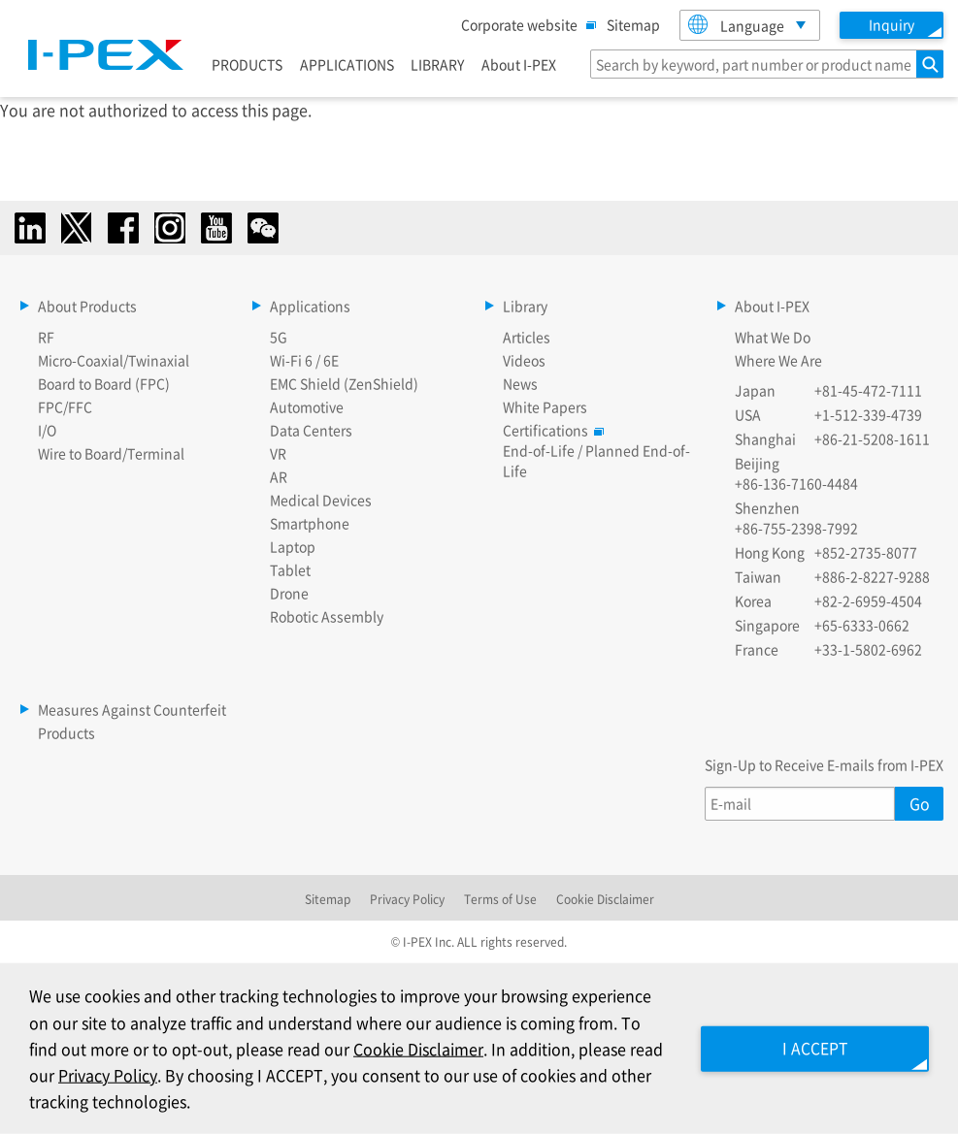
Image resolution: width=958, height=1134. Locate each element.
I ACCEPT (812, 1047)
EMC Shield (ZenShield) (344, 383)
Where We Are (778, 360)
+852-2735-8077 (865, 552)
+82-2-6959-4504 (868, 600)
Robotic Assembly (326, 616)
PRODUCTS (247, 64)
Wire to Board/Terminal (111, 453)
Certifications (550, 429)
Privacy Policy (407, 899)
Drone (289, 592)
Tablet (290, 569)
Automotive (307, 406)
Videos (524, 360)
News (520, 383)
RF (46, 336)
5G (278, 336)
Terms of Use (500, 899)
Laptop (292, 546)
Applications (310, 305)
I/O (47, 429)
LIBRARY (437, 64)
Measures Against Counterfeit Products (132, 720)
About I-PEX (518, 64)
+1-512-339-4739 (868, 414)
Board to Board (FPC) (104, 383)
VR (278, 453)
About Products (87, 305)
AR (278, 476)
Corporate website (524, 24)
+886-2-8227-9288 (872, 576)
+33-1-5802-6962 (868, 649)
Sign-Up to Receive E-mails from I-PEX (824, 764)
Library (525, 305)
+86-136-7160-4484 (796, 483)
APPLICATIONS (347, 64)
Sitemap (633, 24)
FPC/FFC (65, 406)
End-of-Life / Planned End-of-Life (596, 460)
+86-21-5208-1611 (872, 438)
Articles (526, 336)
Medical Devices (321, 499)
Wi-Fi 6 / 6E (304, 360)
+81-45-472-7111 (868, 390)
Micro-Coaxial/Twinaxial (113, 360)
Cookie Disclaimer (605, 899)
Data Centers (311, 429)
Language (736, 25)
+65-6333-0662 (861, 624)
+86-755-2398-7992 (796, 527)
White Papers (545, 406)
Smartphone (309, 523)
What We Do (772, 336)
